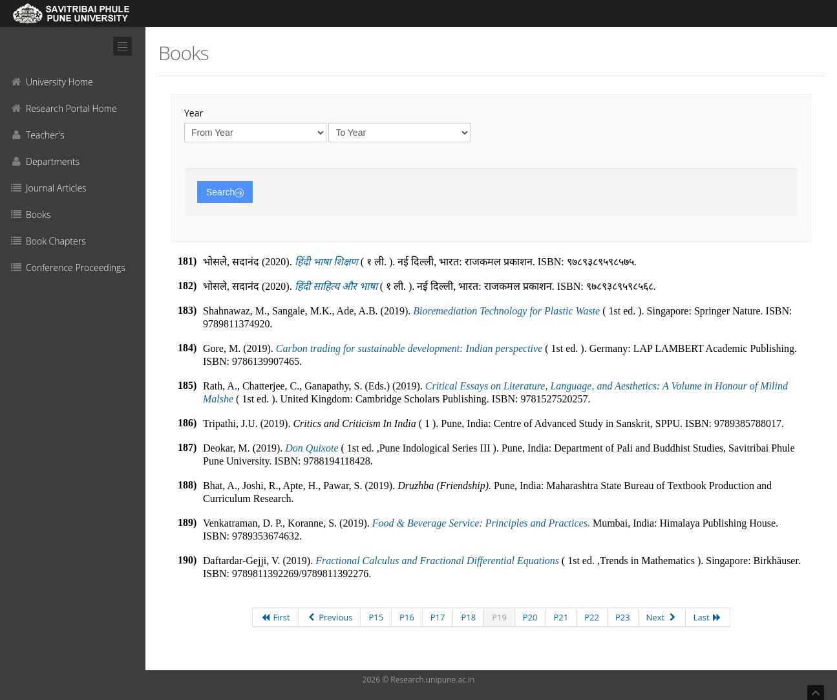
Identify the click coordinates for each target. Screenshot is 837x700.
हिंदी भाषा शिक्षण (326, 261)
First (275, 617)
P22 (591, 617)
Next (661, 617)
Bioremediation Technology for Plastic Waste (506, 310)
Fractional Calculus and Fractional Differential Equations (437, 560)
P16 (406, 617)
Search (225, 192)
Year (193, 113)
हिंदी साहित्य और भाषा (336, 286)
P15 (375, 617)
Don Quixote (311, 448)
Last (708, 617)
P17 (437, 617)
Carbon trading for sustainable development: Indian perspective (409, 348)
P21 (561, 617)
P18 (468, 617)
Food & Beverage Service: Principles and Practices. (481, 523)
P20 (530, 617)
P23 (622, 617)
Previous (329, 617)
